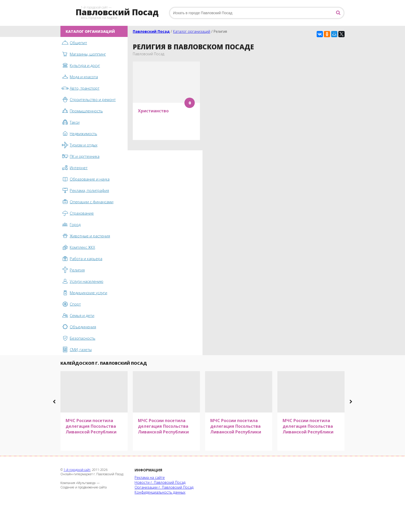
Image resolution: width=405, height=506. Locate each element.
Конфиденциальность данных (160, 492)
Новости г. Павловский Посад (160, 482)
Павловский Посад (151, 31)
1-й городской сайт (77, 470)
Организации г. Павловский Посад (164, 487)
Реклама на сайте (150, 477)
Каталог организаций (191, 31)
